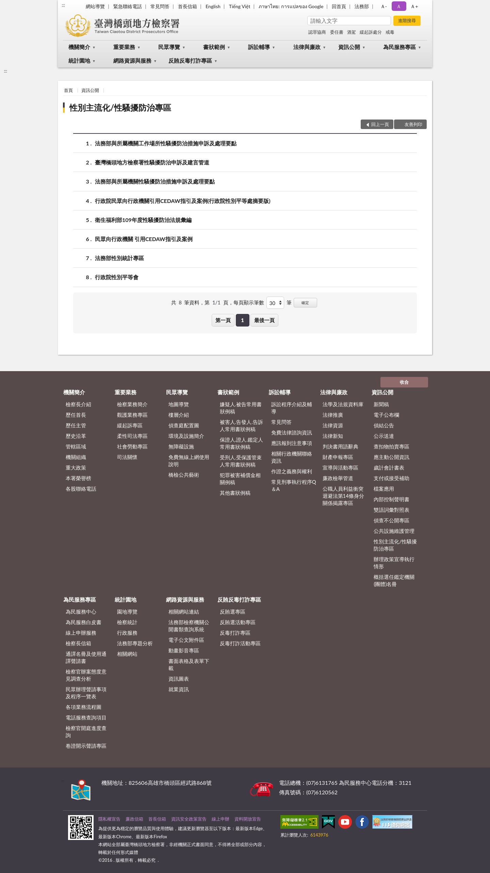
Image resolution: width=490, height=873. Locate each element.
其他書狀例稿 (235, 493)
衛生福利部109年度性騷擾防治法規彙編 (143, 220)
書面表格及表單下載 (188, 664)
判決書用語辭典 (340, 446)
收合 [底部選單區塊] (404, 382)
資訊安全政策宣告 (189, 819)
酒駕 (351, 32)
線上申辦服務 (81, 633)
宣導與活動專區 (340, 467)
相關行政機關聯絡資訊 (291, 457)
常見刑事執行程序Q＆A (293, 485)
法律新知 (333, 436)
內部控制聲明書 (391, 499)
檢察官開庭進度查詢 (86, 731)
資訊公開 (349, 47)
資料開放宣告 (247, 819)
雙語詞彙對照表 (391, 510)
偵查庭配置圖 (183, 425)
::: (63, 5)
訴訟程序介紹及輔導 (291, 407)
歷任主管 (76, 425)
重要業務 (124, 47)
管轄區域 (76, 446)
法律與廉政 (307, 47)
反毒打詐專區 (235, 633)
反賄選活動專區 (238, 622)
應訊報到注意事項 (291, 443)
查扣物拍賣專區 (391, 446)
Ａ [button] (398, 6)
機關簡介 (79, 47)
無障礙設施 (181, 446)
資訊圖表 (178, 679)
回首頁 (339, 6)
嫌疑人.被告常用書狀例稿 (241, 407)
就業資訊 (178, 689)
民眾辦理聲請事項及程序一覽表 (86, 692)
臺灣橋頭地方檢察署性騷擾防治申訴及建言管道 (152, 162)
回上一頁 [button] (380, 124)
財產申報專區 (338, 457)
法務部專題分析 (135, 643)
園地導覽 (127, 611)
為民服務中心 (81, 611)
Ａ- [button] (383, 6)
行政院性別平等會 (116, 277)
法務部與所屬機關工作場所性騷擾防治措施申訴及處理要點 (165, 143)
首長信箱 (187, 6)
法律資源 (333, 425)
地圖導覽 (178, 404)
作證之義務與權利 (291, 471)
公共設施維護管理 (394, 531)
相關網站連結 (183, 611)
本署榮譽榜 (78, 478)
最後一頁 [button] (264, 320)
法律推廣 (333, 415)
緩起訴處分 (371, 32)
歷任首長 (76, 415)
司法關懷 (127, 457)
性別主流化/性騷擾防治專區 (120, 107)
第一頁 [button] (223, 320)
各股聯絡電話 (81, 489)
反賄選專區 (232, 611)
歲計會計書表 (389, 467)
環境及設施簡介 (186, 436)
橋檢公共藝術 (183, 475)
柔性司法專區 (132, 436)
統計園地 (79, 60)
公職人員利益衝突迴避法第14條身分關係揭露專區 (343, 496)
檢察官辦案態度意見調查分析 (86, 675)
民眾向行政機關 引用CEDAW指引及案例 (144, 239)
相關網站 (127, 654)
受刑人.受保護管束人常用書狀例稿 (241, 460)
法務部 (362, 6)
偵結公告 (384, 425)
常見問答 (159, 6)
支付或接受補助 (391, 478)
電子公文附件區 (186, 640)
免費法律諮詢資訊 (291, 432)
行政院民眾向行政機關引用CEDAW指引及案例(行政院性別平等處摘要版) (183, 201)
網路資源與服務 (132, 60)
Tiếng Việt (239, 6)
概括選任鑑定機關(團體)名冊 (394, 580)
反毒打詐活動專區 (240, 643)
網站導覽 (95, 6)
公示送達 (384, 436)
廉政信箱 (134, 819)
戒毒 (390, 32)
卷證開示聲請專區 (86, 746)
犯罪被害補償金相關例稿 (240, 478)
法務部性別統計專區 (119, 258)
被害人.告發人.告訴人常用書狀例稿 (241, 425)
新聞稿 (381, 404)
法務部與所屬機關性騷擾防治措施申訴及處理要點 (155, 181)
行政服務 (127, 633)
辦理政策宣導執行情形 (394, 562)
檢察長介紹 (78, 404)
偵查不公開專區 (391, 520)
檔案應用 (384, 489)
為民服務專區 (399, 47)
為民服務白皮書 (83, 622)
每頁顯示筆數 (248, 302)
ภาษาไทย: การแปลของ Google (291, 6)
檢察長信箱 (78, 643)
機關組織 (76, 457)
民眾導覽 (169, 47)
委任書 (336, 32)
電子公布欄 (386, 415)
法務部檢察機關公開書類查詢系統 (188, 625)
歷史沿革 (76, 436)
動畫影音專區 (183, 650)
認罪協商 (317, 32)
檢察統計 (127, 622)
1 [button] (242, 320)
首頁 (68, 90)
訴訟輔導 (259, 47)
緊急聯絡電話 (127, 6)
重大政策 (76, 467)
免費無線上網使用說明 (188, 460)
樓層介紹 (178, 415)
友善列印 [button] (413, 124)
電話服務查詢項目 (86, 717)
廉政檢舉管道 (338, 478)
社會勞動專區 (132, 446)
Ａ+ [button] (414, 6)
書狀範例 (214, 47)
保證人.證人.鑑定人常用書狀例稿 (241, 443)
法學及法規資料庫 (343, 404)
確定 (305, 302)
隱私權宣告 (109, 819)
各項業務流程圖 (83, 707)
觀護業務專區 (132, 415)
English (213, 6)
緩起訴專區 (130, 425)
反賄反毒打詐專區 (190, 60)
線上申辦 (220, 819)
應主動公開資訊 (391, 457)
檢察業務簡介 (132, 404)
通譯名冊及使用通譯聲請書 (86, 657)
